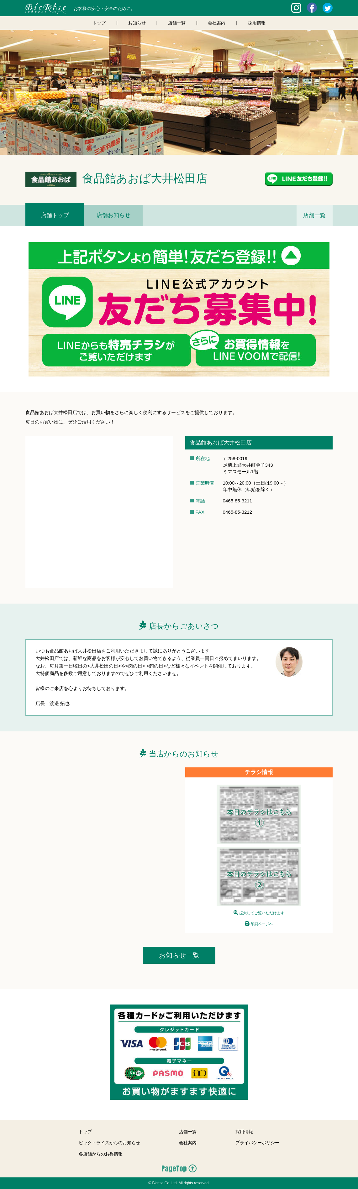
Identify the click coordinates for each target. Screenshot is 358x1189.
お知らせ (137, 22)
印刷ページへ (261, 924)
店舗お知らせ (113, 215)
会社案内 (216, 22)
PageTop (174, 1168)
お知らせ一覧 (179, 955)
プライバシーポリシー (257, 1142)
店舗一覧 (177, 22)
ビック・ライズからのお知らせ (109, 1142)
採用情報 (257, 22)
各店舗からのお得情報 (101, 1153)
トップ (99, 22)
